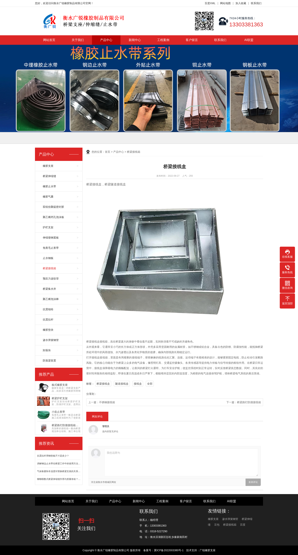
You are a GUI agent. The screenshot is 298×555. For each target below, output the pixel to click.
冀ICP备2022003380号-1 (169, 550)
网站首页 (49, 40)
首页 (107, 151)
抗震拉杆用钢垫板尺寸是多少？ (53, 455)
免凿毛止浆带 (51, 247)
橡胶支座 (48, 165)
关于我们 (78, 40)
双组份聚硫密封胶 (53, 206)
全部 (149, 383)
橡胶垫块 (48, 329)
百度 (242, 524)
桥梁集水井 (49, 288)
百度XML (210, 3)
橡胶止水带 (49, 186)
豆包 (217, 524)
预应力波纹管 (51, 278)
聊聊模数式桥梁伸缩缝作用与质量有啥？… (58, 479)
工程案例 (163, 40)
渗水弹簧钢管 (51, 340)
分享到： (91, 393)
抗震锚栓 (48, 309)
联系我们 (256, 3)
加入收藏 (240, 3)
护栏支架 (48, 227)
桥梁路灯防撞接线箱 (249, 402)
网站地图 (225, 3)
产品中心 (106, 40)
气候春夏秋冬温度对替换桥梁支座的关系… (58, 471)
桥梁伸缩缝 (49, 176)
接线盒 (138, 383)
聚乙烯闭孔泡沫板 (53, 217)
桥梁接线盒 (103, 383)
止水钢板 (48, 258)
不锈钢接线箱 (107, 402)
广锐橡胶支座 (208, 550)
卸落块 (47, 350)
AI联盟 (248, 40)
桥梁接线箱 (49, 268)
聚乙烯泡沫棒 (51, 299)
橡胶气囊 (48, 196)
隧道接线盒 (121, 383)
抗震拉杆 (48, 319)
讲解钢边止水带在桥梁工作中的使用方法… (58, 463)
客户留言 (192, 40)
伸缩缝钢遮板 (51, 237)
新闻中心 (135, 40)
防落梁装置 (49, 360)
